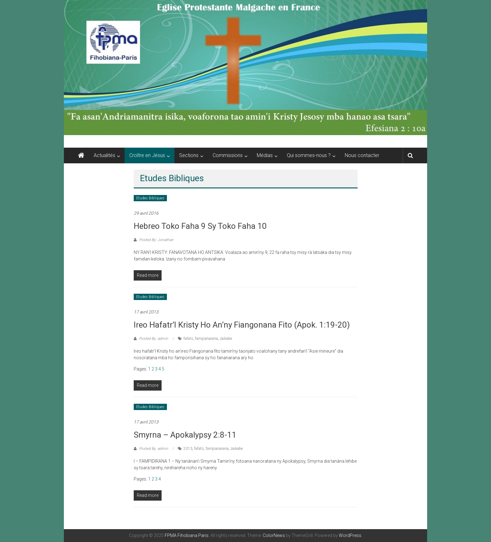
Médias (265, 155)
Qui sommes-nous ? (309, 155)
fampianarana (206, 338)
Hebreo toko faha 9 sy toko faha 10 (200, 226)
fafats (188, 338)
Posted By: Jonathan (155, 240)
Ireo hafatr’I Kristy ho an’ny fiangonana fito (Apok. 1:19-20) (242, 324)
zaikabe (226, 338)
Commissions (228, 155)
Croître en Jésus (147, 155)
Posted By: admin (153, 338)
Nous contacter (362, 155)
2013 (187, 448)
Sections (189, 155)
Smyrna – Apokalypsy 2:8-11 (185, 434)
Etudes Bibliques (150, 198)
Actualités (104, 155)
